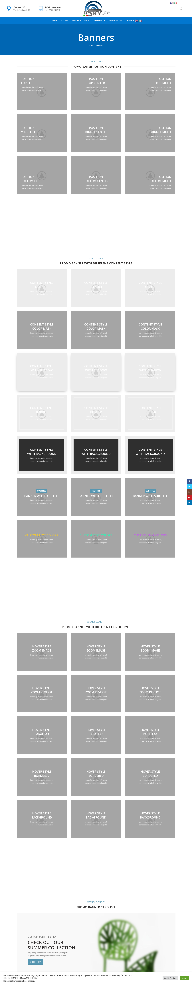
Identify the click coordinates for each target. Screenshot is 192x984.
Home (91, 45)
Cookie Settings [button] (170, 978)
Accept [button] (184, 978)
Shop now (35, 962)
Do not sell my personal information (18, 981)
